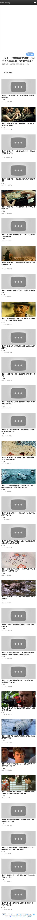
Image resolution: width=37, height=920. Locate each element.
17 (17, 916)
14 (6, 916)
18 (21, 916)
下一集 (30, 54)
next (29, 916)
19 (24, 916)
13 (34, 914)
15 (10, 916)
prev (4, 914)
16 (14, 916)
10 (23, 914)
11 (27, 914)
